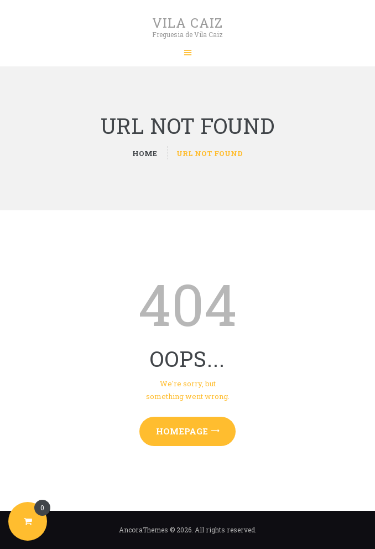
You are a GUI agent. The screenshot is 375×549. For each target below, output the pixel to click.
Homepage (182, 431)
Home (144, 153)
